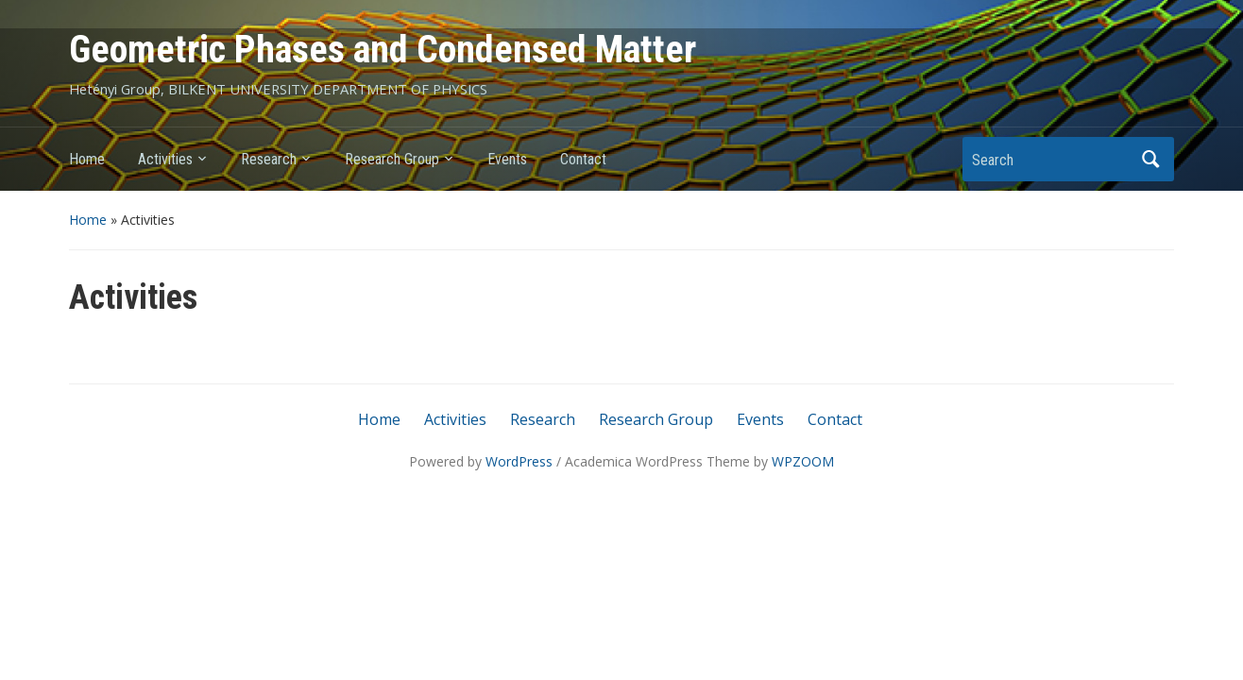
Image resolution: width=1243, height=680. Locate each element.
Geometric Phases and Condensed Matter (382, 49)
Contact (583, 159)
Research (269, 159)
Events (507, 159)
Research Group (392, 159)
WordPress (519, 461)
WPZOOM (803, 461)
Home (87, 159)
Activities (165, 159)
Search (1150, 159)
